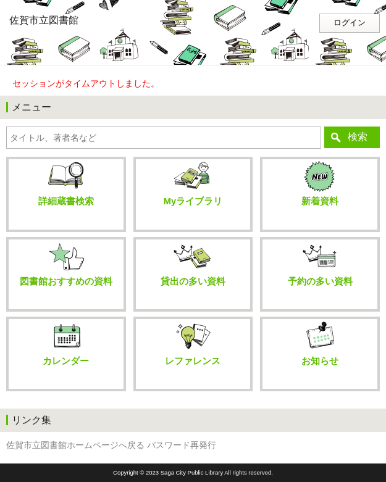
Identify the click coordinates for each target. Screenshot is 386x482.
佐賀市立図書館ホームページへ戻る (75, 445)
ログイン (350, 23)
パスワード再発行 (181, 445)
